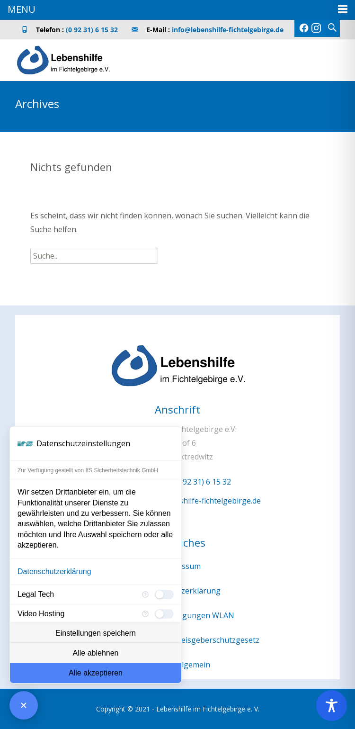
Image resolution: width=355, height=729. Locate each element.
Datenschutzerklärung (54, 571)
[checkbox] (164, 594)
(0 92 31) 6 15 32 (92, 29)
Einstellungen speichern (95, 633)
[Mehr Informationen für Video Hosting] (145, 614)
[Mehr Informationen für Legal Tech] (145, 594)
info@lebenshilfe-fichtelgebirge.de (228, 29)
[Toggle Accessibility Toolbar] (331, 705)
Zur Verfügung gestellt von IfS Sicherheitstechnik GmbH (88, 470)
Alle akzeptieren (96, 673)
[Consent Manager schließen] (23, 705)
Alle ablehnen (96, 653)
